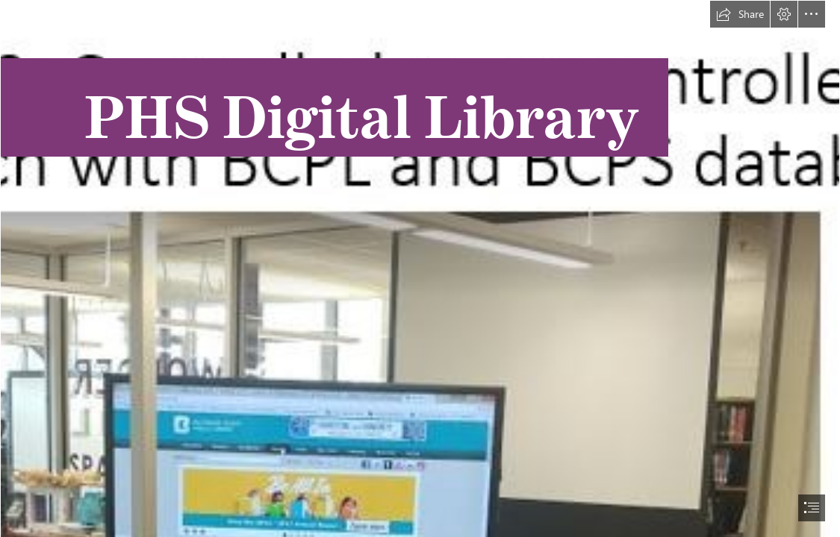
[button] (740, 14)
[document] (420, 268)
